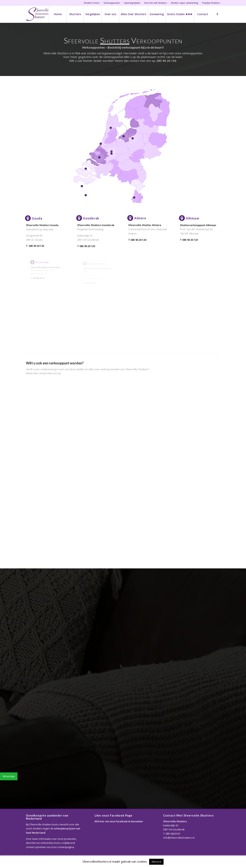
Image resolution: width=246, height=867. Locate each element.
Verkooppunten (112, 2)
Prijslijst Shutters (211, 2)
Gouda (37, 218)
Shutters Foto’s (92, 2)
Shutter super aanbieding (184, 2)
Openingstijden (132, 2)
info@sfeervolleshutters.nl (178, 837)
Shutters (115, 40)
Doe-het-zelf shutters (155, 2)
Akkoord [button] (156, 861)
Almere (143, 221)
